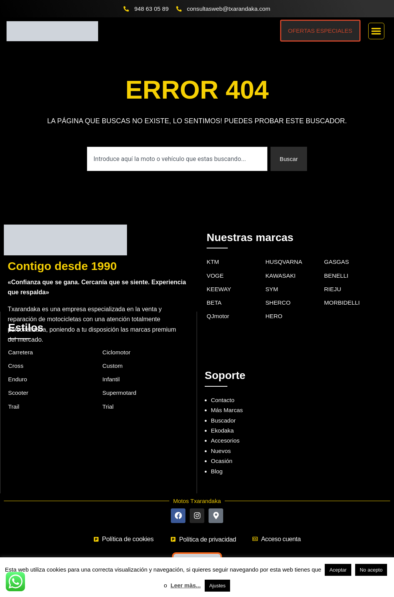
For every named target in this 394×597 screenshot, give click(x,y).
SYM (272, 279)
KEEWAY (219, 279)
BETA (214, 293)
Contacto (223, 389)
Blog (217, 460)
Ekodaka (223, 419)
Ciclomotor (117, 341)
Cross (16, 355)
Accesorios (226, 429)
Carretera (21, 341)
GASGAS (337, 251)
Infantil (111, 369)
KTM (213, 251)
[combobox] (176, 159)
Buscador (224, 409)
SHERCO (278, 293)
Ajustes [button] (217, 586)
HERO (274, 307)
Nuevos (221, 439)
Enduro (18, 369)
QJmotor (218, 307)
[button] (376, 31)
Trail (14, 397)
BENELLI (336, 265)
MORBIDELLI (342, 293)
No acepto (371, 570)
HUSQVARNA (284, 251)
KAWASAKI (281, 265)
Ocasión (222, 449)
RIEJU (333, 279)
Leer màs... (185, 585)
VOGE (215, 265)
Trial (108, 397)
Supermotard (120, 383)
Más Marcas (227, 399)
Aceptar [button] (338, 570)
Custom (113, 355)
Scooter (18, 383)
